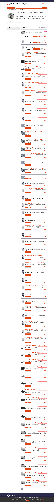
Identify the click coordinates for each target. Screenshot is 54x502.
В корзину (34, 36)
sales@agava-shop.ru (30, 3)
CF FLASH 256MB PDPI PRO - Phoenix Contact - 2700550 (33, 139)
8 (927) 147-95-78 (24, 3)
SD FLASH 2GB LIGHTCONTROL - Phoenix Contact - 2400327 (34, 285)
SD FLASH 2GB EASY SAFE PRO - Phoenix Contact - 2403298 (34, 255)
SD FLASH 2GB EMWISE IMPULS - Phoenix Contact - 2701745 (34, 73)
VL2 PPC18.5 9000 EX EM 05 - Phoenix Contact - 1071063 (33, 455)
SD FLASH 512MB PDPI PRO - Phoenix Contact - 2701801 (33, 337)
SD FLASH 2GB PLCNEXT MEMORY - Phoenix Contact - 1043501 (34, 299)
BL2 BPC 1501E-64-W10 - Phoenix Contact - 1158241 (33, 30)
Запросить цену (28, 56)
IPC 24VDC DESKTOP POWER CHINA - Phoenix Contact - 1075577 (35, 345)
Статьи (30, 5)
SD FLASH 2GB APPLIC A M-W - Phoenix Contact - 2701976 (34, 203)
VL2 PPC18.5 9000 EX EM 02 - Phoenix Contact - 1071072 (33, 447)
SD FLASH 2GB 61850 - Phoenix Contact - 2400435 (32, 181)
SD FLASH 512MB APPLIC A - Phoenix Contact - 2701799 (33, 52)
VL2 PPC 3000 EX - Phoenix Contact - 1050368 (32, 480)
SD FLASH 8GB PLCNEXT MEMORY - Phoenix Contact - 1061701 (34, 45)
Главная (8, 9)
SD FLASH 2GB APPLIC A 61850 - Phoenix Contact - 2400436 (34, 188)
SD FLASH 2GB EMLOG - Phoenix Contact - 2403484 (33, 270)
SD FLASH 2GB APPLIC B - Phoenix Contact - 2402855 (33, 225)
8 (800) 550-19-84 (18, 3)
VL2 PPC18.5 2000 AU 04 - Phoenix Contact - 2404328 (33, 439)
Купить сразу (38, 36)
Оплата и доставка (18, 5)
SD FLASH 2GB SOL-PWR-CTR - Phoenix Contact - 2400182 (33, 306)
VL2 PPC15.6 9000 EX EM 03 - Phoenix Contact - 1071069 (33, 422)
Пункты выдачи (23, 5)
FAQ (32, 5)
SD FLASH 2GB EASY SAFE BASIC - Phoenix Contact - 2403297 (34, 247)
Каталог (11, 7)
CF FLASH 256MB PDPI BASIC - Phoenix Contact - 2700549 (33, 131)
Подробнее (42, 499)
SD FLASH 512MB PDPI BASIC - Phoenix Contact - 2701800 (33, 329)
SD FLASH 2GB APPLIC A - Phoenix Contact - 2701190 (33, 210)
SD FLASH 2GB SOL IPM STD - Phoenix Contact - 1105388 (33, 90)
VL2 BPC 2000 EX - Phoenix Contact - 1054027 (32, 389)
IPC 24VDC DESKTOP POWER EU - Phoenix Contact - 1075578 (34, 352)
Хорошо (27, 500)
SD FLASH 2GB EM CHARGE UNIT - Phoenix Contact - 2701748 (34, 262)
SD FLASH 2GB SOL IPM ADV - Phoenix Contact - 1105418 (33, 82)
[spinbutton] (41, 36)
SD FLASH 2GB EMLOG (44, 108)
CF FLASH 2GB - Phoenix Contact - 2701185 (31, 175)
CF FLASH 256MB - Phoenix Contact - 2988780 (32, 147)
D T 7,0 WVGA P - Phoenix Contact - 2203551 (31, 66)
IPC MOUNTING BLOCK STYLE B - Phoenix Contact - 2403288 (34, 366)
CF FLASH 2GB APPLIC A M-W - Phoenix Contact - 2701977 (34, 153)
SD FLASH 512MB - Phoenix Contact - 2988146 (32, 39)
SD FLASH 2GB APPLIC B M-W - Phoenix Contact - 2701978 (34, 218)
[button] (42, 36)
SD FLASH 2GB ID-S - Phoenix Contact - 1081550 (32, 278)
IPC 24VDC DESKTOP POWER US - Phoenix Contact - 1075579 (34, 359)
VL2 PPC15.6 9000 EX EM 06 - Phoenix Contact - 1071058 (33, 430)
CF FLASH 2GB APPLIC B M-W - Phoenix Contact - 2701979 (34, 168)
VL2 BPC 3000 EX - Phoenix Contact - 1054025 (32, 397)
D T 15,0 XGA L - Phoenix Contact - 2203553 (31, 59)
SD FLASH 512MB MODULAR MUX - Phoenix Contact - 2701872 (34, 321)
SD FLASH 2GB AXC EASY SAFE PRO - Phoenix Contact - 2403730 (34, 239)
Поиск (44, 7)
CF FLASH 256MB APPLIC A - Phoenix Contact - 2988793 (33, 123)
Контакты (27, 5)
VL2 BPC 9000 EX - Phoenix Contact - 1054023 (32, 414)
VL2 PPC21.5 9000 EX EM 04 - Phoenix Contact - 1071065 (33, 472)
